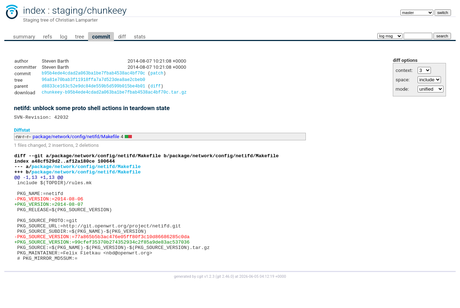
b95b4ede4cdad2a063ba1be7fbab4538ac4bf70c (93, 74)
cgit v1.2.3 (206, 301)
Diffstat (22, 133)
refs (47, 36)
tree (79, 36)
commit (101, 36)
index (34, 10)
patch (156, 74)
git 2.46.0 (225, 301)
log (63, 36)
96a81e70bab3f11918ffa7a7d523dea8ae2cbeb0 (93, 81)
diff (122, 36)
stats (140, 36)
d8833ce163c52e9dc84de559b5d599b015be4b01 (93, 88)
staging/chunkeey (89, 10)
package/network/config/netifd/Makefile (76, 140)
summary (24, 36)
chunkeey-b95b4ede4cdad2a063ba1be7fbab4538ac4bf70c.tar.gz (114, 95)
